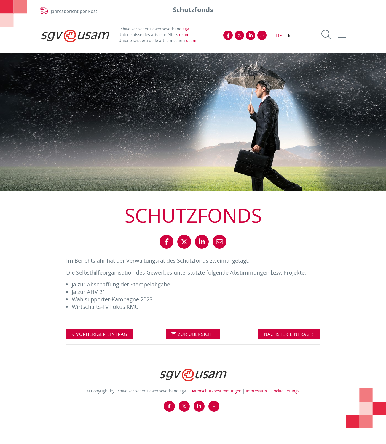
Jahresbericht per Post (74, 11)
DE (279, 36)
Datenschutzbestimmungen (216, 391)
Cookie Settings (285, 391)
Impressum (256, 391)
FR (288, 36)
